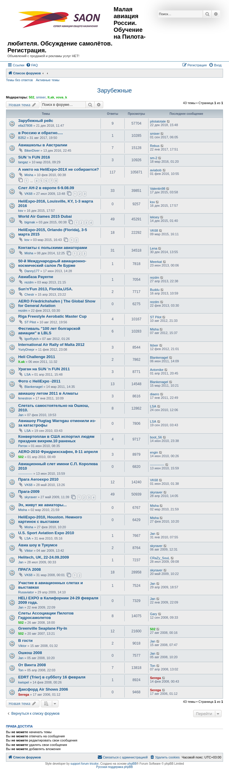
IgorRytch (31, 339)
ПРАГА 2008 (29, 569)
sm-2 (153, 158)
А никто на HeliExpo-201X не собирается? (58, 169)
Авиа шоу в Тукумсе (37, 545)
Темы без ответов (19, 80)
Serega (155, 678)
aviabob (156, 170)
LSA (27, 374)
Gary (153, 614)
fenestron (25, 398)
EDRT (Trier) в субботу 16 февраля (51, 677)
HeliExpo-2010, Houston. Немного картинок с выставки (50, 519)
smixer (41, 97)
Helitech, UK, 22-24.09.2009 (43, 557)
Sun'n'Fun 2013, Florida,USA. (45, 289)
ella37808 (25, 125)
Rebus (155, 146)
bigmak (29, 222)
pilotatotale (158, 121)
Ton (21, 670)
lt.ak (50, 97)
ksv (20, 210)
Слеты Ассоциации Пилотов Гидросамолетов (46, 615)
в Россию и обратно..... (40, 133)
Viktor (28, 550)
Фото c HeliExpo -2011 (39, 381)
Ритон (22, 446)
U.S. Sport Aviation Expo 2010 (46, 533)
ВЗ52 (22, 137)
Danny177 (31, 271)
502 (31, 97)
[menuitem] (32, 65)
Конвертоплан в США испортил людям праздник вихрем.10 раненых (56, 438)
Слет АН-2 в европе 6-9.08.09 (46, 188)
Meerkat (156, 262)
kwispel (23, 682)
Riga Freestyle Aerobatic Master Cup (52, 316)
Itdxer (154, 345)
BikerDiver (32, 150)
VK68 (28, 193)
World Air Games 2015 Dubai (45, 216)
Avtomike (156, 369)
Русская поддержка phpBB (114, 767)
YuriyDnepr (26, 349)
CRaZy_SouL (160, 558)
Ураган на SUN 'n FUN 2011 (44, 369)
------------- (25, 473)
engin (154, 452)
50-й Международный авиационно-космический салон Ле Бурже (52, 263)
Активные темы (47, 80)
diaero (154, 394)
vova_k (61, 97)
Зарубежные (114, 90)
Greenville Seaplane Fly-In (42, 628)
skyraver (30, 497)
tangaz (23, 162)
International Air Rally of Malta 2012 (51, 344)
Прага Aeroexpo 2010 (38, 479)
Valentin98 (157, 188)
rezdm (29, 282)
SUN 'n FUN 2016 (34, 157)
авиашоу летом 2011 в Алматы (48, 393)
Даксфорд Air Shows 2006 (43, 689)
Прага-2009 (28, 491)
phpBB (132, 763)
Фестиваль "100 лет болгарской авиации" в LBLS (49, 330)
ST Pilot (30, 322)
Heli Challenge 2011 (36, 357)
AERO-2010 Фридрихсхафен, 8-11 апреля (58, 451)
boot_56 (156, 437)
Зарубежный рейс (35, 120)
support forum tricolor (84, 763)
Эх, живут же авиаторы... (42, 505)
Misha (28, 175)
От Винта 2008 (32, 665)
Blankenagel (159, 357)
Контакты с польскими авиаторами (52, 247)
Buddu (155, 289)
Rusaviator (26, 592)
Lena (153, 248)
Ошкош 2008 (30, 652)
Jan (21, 415)
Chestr (29, 294)
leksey (154, 217)
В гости (25, 640)
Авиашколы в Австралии (42, 145)
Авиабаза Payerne (35, 277)
